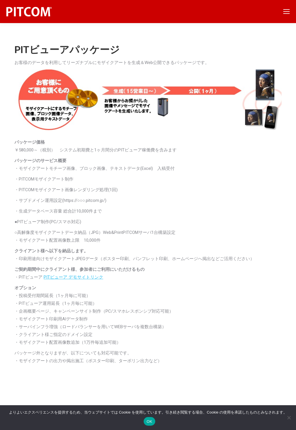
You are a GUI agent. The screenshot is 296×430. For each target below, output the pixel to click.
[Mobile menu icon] (286, 11)
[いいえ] (289, 417)
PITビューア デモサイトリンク (73, 277)
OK (149, 421)
